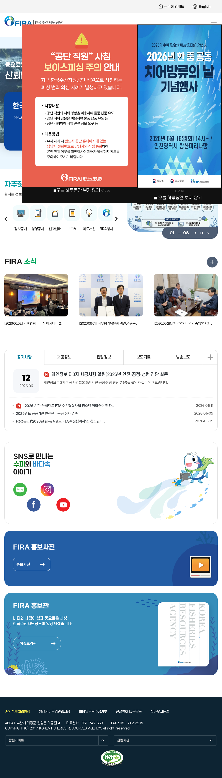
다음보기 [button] (116, 219)
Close (105, 190)
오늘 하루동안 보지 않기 (78, 190)
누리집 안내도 (174, 6)
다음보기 (208, 232)
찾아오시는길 (159, 712)
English (205, 6)
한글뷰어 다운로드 (129, 712)
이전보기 (195, 232)
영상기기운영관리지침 (54, 712)
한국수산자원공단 (33, 21)
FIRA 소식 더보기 (212, 262)
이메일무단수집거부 (93, 712)
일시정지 (201, 232)
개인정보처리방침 (17, 712)
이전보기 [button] (6, 219)
